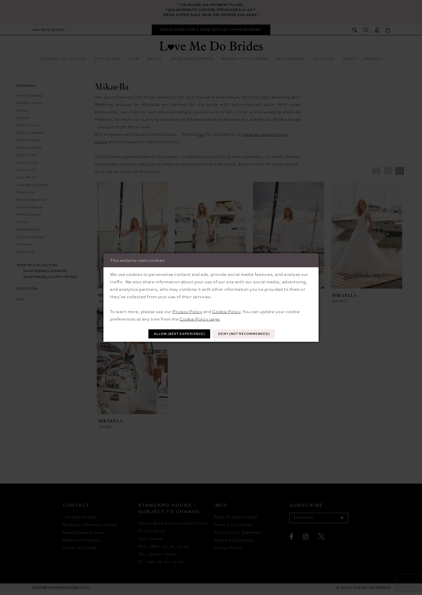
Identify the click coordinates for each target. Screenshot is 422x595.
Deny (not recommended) (248, 334)
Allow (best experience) (175, 334)
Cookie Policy (226, 311)
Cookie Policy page (200, 319)
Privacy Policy (187, 311)
